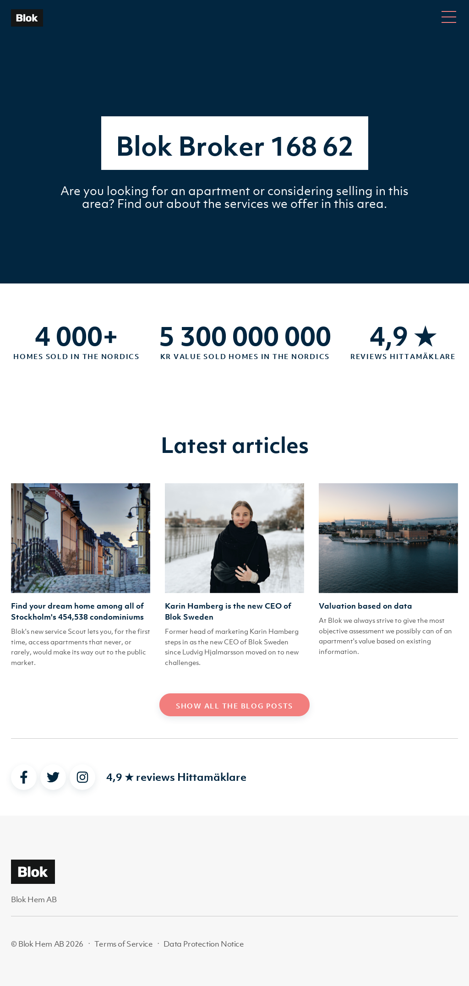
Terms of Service (123, 944)
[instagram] (82, 777)
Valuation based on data (365, 606)
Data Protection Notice (204, 944)
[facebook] (24, 777)
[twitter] (53, 777)
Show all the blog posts (234, 705)
